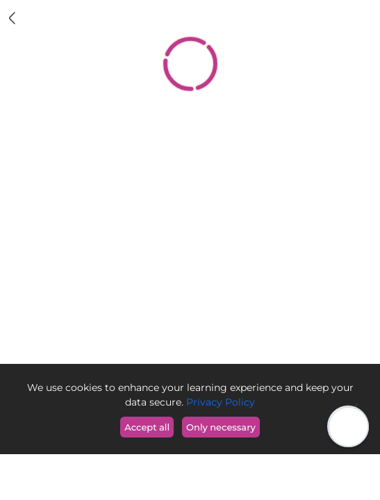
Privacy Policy (219, 402)
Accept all (147, 427)
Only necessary (221, 427)
